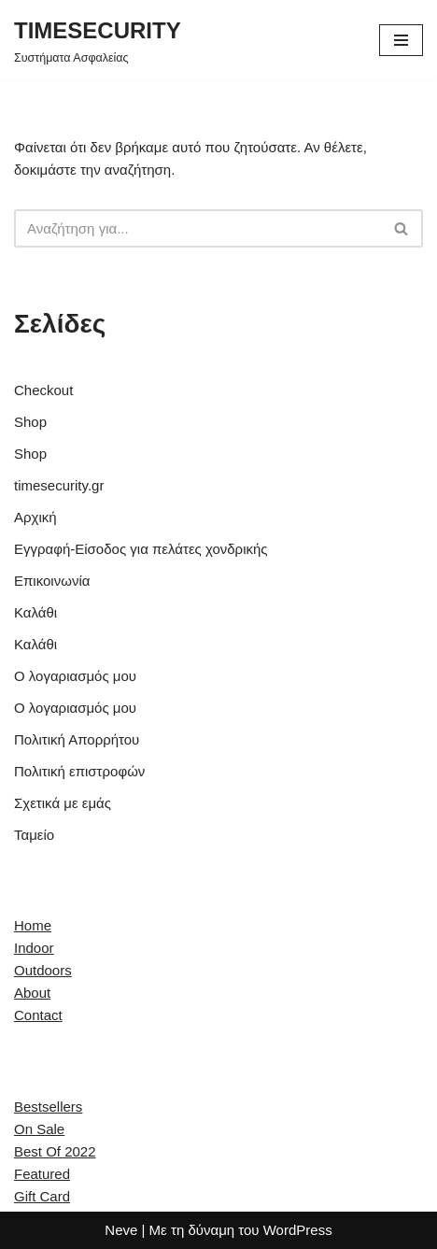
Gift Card (42, 1196)
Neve (121, 1230)
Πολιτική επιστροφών (79, 771)
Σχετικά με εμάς (62, 803)
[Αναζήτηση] (197, 228)
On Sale (39, 1129)
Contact (38, 1015)
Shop (30, 422)
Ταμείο (34, 835)
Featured (42, 1174)
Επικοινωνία (52, 581)
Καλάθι (35, 612)
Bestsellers (48, 1106)
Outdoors (43, 970)
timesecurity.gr (59, 485)
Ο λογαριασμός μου (75, 676)
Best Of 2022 (55, 1151)
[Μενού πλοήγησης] (401, 40)
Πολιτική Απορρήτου (76, 739)
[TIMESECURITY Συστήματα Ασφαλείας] (97, 40)
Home (32, 925)
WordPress (297, 1230)
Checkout (43, 390)
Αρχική (35, 517)
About (32, 993)
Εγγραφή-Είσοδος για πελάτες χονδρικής (141, 549)
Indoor (34, 948)
